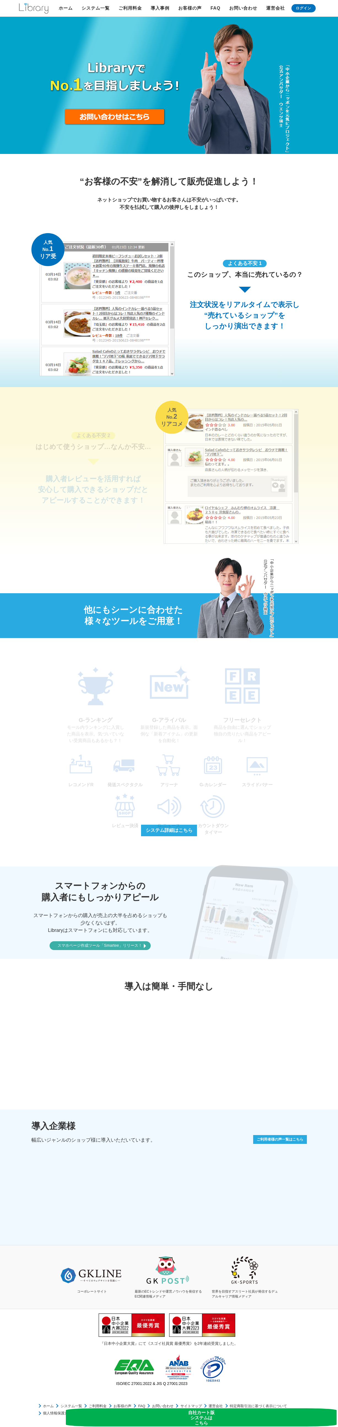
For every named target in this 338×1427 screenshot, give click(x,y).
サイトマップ (172, 1409)
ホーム (66, 8)
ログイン (303, 8)
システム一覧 (96, 8)
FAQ (215, 8)
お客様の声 (190, 8)
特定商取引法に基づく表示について (232, 1409)
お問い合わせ (243, 8)
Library (34, 8)
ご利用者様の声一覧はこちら (273, 1141)
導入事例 (160, 8)
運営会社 (275, 8)
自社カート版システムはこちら (315, 1409)
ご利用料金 (130, 8)
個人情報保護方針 (277, 1409)
